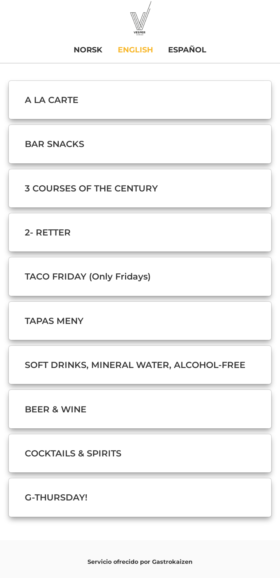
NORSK (88, 49)
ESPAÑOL (187, 49)
